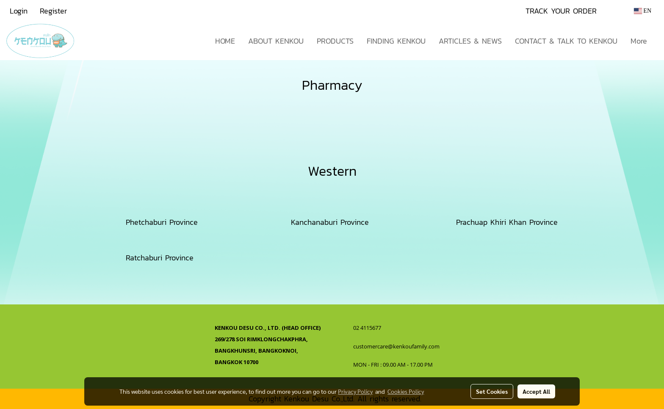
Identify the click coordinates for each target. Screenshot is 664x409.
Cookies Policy (405, 391)
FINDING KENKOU (396, 41)
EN (642, 11)
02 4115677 (367, 328)
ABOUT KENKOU (276, 41)
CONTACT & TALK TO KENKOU (566, 41)
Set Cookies (492, 391)
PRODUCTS (335, 41)
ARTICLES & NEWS (470, 41)
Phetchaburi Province (162, 222)
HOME (225, 41)
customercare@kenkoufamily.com (396, 346)
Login (19, 11)
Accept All (536, 391)
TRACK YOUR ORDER (561, 11)
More (639, 41)
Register (53, 11)
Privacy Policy (355, 391)
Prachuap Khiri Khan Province (507, 222)
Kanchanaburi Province (330, 222)
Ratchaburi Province (160, 257)
